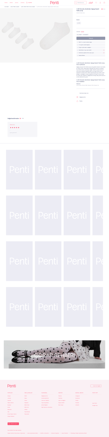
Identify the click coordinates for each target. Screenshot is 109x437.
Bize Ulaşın (60, 405)
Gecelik (9, 400)
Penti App (95, 392)
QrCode (95, 398)
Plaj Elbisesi (27, 411)
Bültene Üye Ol (14, 423)
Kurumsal (44, 392)
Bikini (26, 395)
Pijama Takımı (11, 402)
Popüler (10, 392)
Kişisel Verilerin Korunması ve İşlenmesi (16, 433)
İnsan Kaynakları (45, 402)
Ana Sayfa (7, 6)
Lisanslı (22, 2)
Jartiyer (9, 398)
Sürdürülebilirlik (45, 398)
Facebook (77, 398)
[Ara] (76, 3)
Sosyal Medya (79, 392)
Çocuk (16, 2)
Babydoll (10, 409)
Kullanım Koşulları (55, 433)
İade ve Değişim (61, 400)
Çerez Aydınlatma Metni (32, 433)
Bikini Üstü (27, 405)
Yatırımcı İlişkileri (45, 400)
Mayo (26, 398)
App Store (94, 403)
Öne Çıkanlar (28, 392)
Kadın (6, 2)
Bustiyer (9, 405)
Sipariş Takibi (61, 402)
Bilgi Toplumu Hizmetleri (46, 407)
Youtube (77, 402)
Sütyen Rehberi (11, 416)
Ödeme (60, 395)
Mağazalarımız (44, 395)
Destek (60, 392)
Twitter (76, 400)
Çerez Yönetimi (65, 433)
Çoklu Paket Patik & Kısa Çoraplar (28, 6)
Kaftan (26, 409)
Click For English (96, 385)
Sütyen (9, 395)
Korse (9, 407)
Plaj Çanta (27, 414)
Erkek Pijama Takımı (12, 414)
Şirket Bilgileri (44, 405)
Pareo (26, 400)
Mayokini (26, 402)
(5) (104, 9)
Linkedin (77, 405)
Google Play (94, 405)
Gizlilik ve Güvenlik (44, 433)
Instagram (77, 395)
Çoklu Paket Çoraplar (15, 6)
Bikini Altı (27, 407)
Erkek (11, 2)
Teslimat (60, 398)
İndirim (30, 2)
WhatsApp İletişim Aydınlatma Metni (79, 433)
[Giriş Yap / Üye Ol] (100, 3)
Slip (8, 411)
